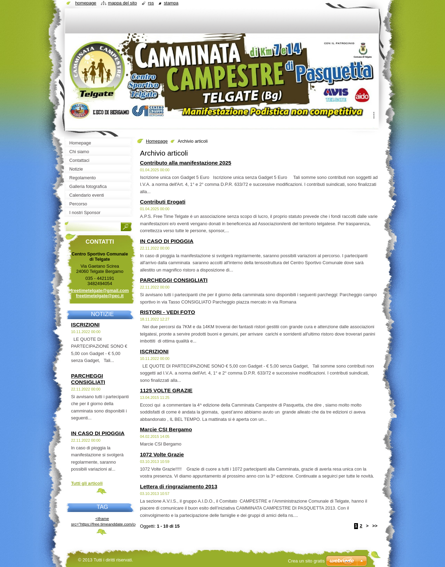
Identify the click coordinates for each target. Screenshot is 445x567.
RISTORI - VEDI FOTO (167, 312)
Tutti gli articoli (87, 483)
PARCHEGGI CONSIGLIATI (174, 280)
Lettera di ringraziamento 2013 (178, 486)
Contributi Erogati (163, 202)
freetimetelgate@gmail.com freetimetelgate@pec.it (100, 293)
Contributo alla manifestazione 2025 (185, 163)
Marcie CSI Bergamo (166, 429)
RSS (151, 3)
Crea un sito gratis (306, 561)
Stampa (171, 3)
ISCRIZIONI (154, 351)
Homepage (157, 141)
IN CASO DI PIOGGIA (167, 241)
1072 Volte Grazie (162, 454)
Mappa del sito (122, 3)
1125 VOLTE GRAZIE (166, 390)
